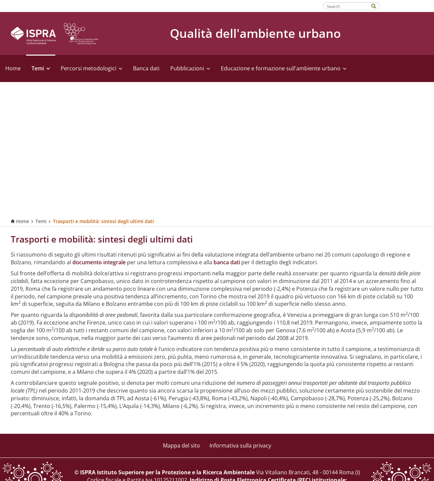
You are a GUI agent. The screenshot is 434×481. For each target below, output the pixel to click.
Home (13, 68)
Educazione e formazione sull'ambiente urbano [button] (284, 68)
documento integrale (99, 262)
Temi (41, 221)
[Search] (377, 5)
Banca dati (146, 68)
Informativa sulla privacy (240, 445)
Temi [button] (41, 68)
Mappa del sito (181, 445)
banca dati (226, 262)
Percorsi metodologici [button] (91, 68)
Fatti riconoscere (407, 6)
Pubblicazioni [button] (190, 68)
